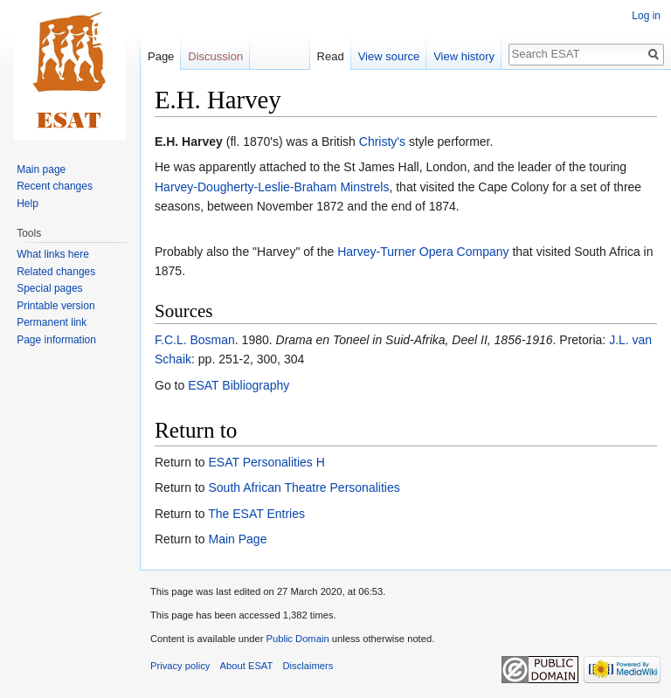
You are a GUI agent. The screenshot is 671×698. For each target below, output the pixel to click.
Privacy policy (180, 665)
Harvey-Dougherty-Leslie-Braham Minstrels (272, 187)
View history (464, 56)
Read (330, 56)
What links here (53, 254)
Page (161, 56)
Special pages (49, 288)
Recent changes (55, 186)
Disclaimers (308, 665)
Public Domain (297, 638)
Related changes (56, 272)
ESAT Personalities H (266, 462)
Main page (41, 169)
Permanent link (51, 322)
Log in (646, 16)
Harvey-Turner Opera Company (422, 252)
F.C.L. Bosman (195, 340)
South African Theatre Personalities (303, 487)
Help (27, 203)
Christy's (382, 142)
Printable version (55, 306)
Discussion (215, 56)
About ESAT (246, 665)
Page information (56, 340)
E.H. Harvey (189, 142)
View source (389, 56)
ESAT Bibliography (238, 385)
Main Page (237, 539)
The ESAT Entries (256, 514)
